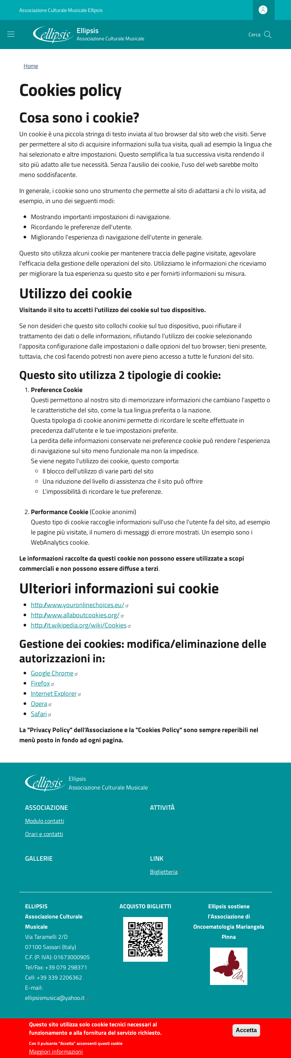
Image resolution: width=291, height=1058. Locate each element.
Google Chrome (54, 673)
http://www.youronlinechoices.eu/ (80, 605)
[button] (267, 34)
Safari (41, 714)
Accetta (246, 1033)
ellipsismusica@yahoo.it (57, 997)
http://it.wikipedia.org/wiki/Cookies (81, 625)
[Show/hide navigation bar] (10, 34)
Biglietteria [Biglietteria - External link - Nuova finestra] (166, 871)
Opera (41, 703)
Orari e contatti (44, 833)
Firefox (43, 683)
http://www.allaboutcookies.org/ (78, 615)
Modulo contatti (44, 820)
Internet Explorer (56, 693)
